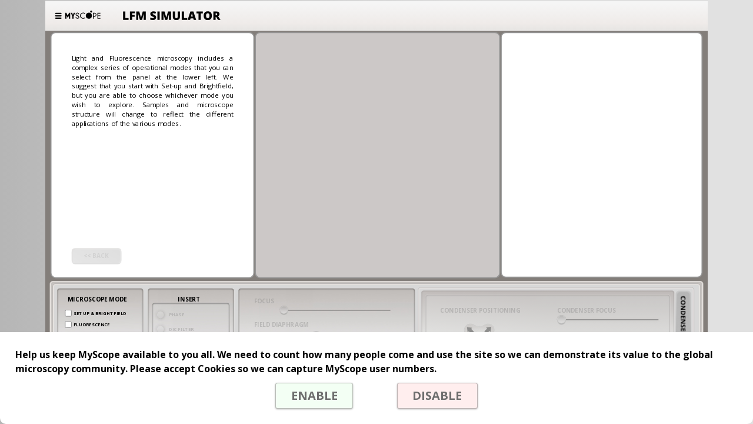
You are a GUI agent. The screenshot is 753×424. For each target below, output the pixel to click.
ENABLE (314, 395)
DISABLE (437, 395)
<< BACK (96, 256)
